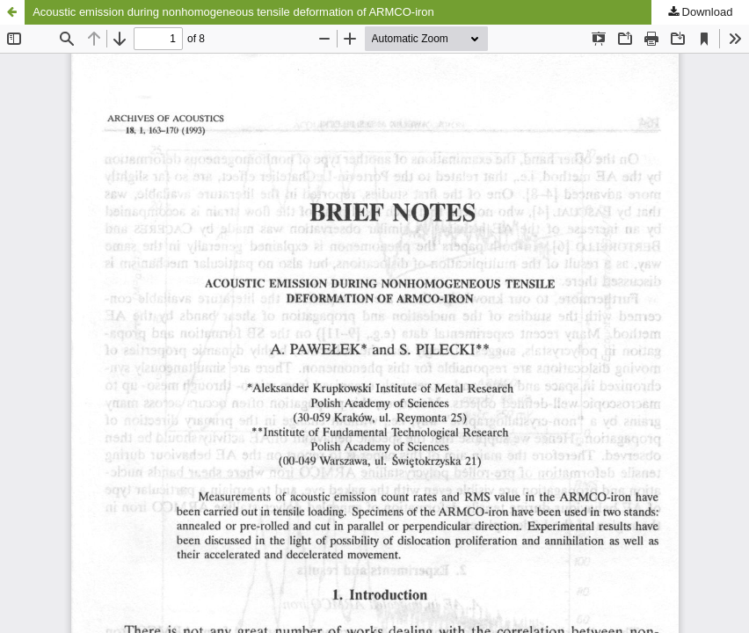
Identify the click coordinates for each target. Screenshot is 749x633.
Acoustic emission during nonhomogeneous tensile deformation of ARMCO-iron (233, 11)
